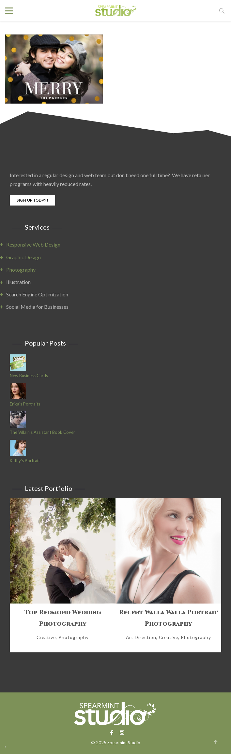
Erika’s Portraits (25, 404)
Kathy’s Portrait (25, 460)
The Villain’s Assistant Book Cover (42, 432)
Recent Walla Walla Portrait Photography (168, 618)
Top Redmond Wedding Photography (62, 618)
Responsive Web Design (33, 244)
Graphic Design (23, 257)
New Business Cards (29, 375)
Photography (21, 269)
